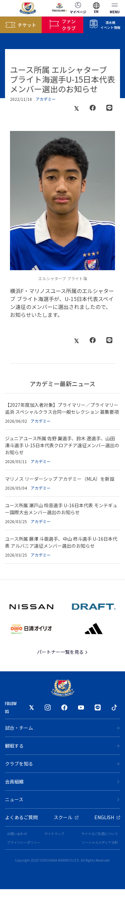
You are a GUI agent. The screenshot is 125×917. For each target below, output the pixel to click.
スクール (66, 817)
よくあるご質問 (21, 817)
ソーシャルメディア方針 (100, 842)
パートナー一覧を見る (62, 651)
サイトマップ (54, 833)
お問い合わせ (17, 833)
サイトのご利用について (99, 833)
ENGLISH (107, 817)
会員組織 (62, 781)
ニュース (62, 799)
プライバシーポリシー (23, 842)
